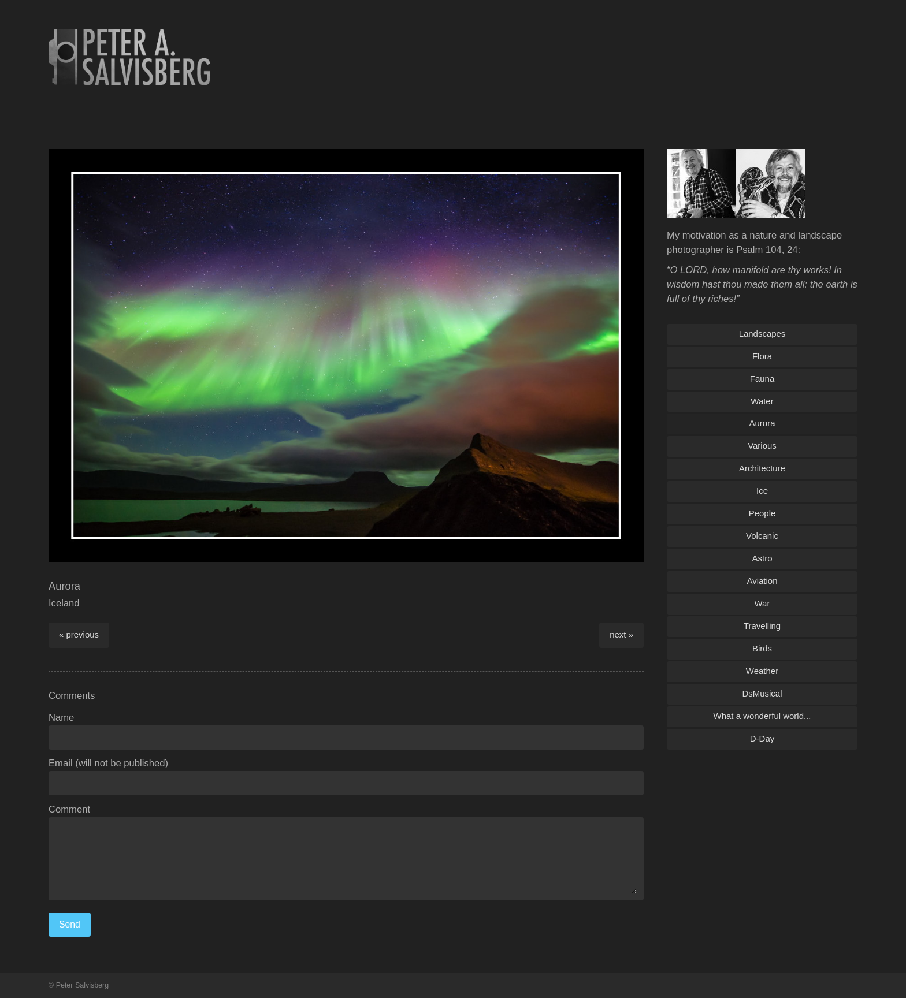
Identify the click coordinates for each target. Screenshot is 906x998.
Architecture (762, 468)
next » (621, 634)
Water (762, 401)
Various (762, 445)
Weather (762, 671)
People (762, 513)
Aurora (762, 423)
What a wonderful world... (762, 716)
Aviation (762, 581)
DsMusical (762, 693)
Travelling (762, 626)
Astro (762, 558)
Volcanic (762, 536)
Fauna (762, 378)
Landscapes (762, 333)
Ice (762, 491)
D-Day (762, 738)
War (762, 603)
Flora (762, 356)
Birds (762, 648)
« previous (79, 634)
